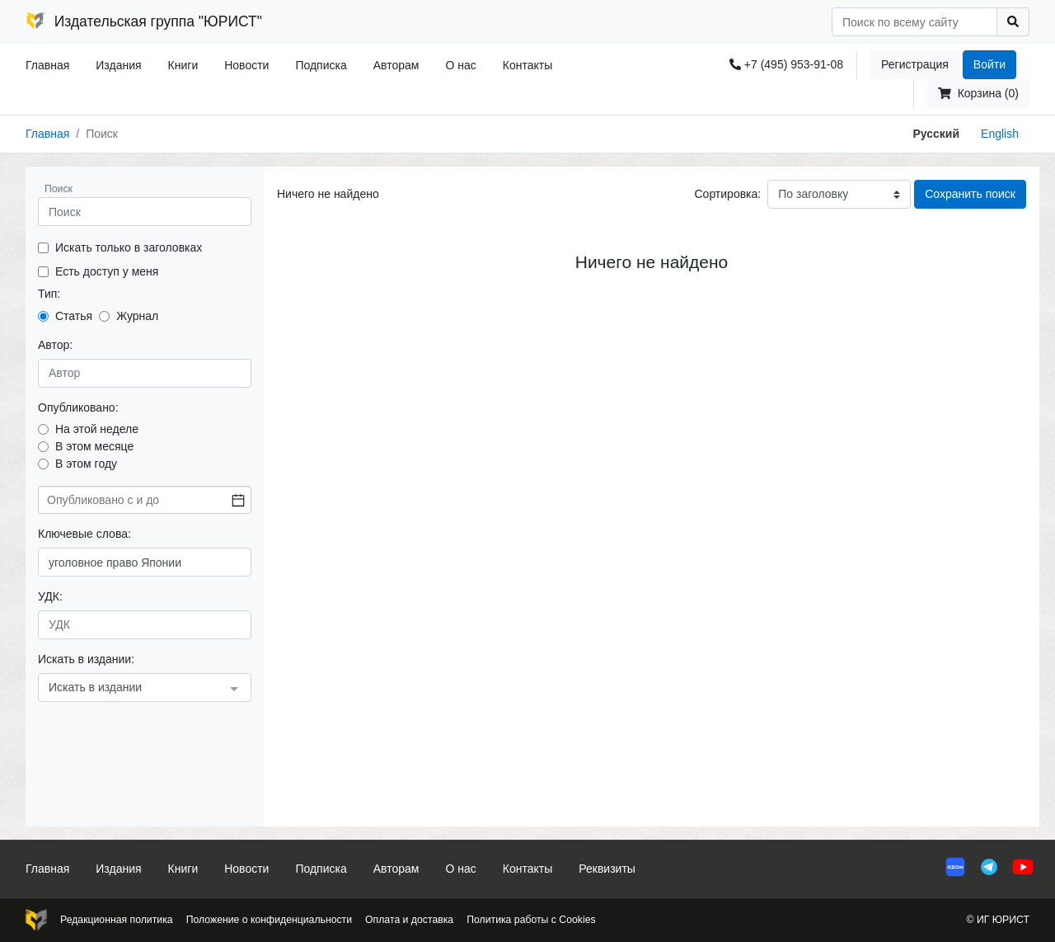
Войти (989, 64)
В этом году (86, 463)
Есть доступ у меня (106, 271)
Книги (183, 65)
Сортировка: (727, 193)
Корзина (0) (978, 93)
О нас (460, 65)
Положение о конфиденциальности (269, 920)
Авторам (396, 65)
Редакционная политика (116, 920)
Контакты (527, 65)
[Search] (914, 21)
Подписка (320, 65)
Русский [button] (935, 133)
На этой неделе (96, 429)
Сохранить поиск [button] (970, 193)
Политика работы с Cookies (531, 920)
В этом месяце (94, 446)
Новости (246, 65)
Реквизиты (607, 868)
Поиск (59, 189)
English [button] (1000, 133)
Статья (73, 316)
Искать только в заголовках (128, 247)
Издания (118, 65)
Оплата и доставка (409, 920)
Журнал (137, 316)
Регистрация (915, 64)
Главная (47, 65)
